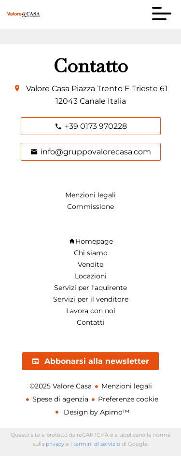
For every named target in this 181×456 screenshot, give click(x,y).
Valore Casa (48, 88)
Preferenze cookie (128, 399)
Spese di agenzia (60, 399)
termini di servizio (96, 444)
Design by (95, 412)
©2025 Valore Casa (60, 386)
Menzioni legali (126, 386)
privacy (55, 444)
